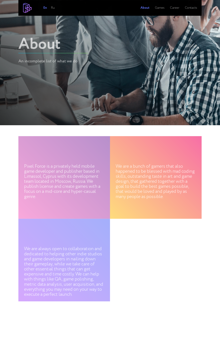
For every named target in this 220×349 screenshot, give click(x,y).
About (144, 4)
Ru (53, 4)
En (45, 4)
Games (159, 4)
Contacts (191, 4)
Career (174, 4)
